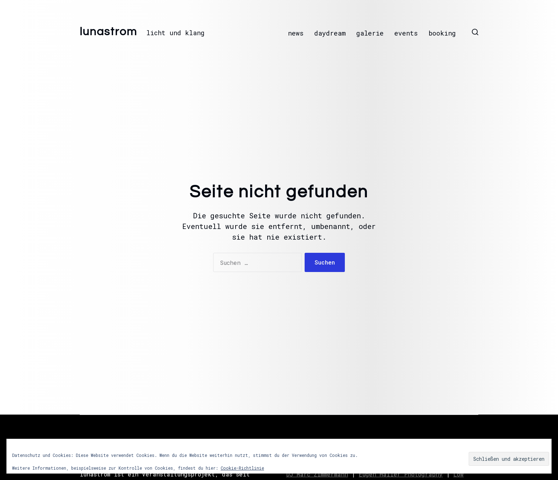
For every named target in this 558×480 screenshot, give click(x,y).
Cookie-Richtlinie (242, 468)
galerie (370, 33)
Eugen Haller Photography (401, 474)
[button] (475, 32)
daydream (330, 33)
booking (442, 33)
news (296, 33)
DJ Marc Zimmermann (317, 474)
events (406, 33)
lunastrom (108, 32)
